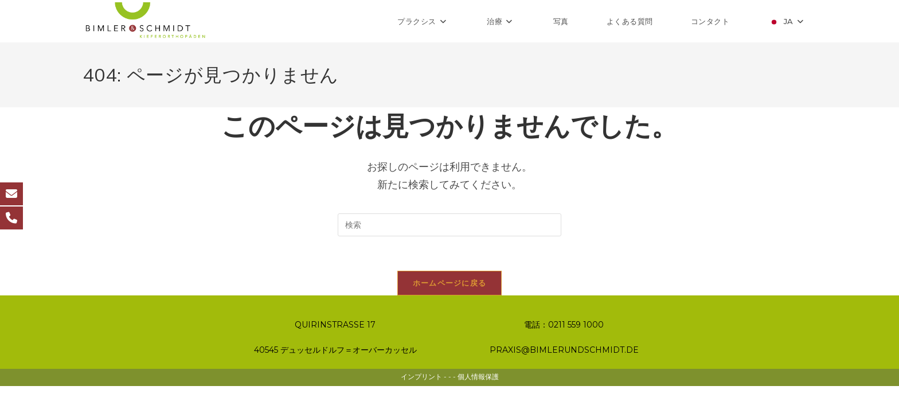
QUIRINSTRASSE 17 (335, 351)
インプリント (421, 403)
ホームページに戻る (450, 282)
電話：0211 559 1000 (564, 351)
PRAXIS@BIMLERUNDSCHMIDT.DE (564, 377)
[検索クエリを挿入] (449, 224)
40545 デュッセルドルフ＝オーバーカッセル (335, 377)
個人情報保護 (478, 403)
